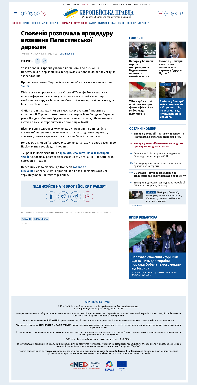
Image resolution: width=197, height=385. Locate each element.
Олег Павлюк (67, 54)
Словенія (26, 219)
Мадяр (92, 23)
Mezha (144, 5)
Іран (113, 23)
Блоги (99, 5)
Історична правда (110, 5)
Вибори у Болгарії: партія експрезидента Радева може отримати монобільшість (141, 69)
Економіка (76, 5)
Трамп (121, 23)
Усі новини (136, 205)
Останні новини (142, 128)
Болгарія (67, 23)
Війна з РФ (103, 23)
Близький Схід (41, 219)
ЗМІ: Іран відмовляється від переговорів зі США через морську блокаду (159, 184)
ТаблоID (137, 5)
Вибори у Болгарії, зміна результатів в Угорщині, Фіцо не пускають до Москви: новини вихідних (172, 109)
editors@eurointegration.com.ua (107, 308)
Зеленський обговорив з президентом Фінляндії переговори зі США (157, 155)
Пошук (54, 23)
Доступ (152, 5)
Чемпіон (129, 5)
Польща (131, 23)
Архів (45, 23)
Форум (92, 5)
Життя (121, 5)
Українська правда (50, 4)
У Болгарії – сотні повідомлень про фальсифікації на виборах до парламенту (141, 107)
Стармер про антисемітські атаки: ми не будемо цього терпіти (158, 165)
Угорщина (143, 23)
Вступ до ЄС (80, 23)
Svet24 (25, 86)
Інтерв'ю (35, 23)
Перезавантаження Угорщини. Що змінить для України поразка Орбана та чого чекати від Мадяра (156, 262)
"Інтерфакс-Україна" (100, 344)
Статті (26, 23)
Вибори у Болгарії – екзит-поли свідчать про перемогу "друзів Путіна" (172, 67)
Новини (16, 23)
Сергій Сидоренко (155, 272)
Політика (66, 5)
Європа (85, 5)
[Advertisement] (69, 246)
